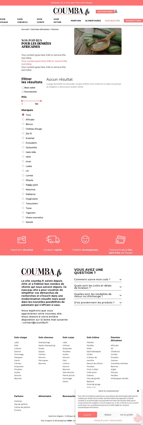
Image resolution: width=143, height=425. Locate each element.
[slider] (22, 101)
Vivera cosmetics (34, 217)
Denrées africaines (40, 29)
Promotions (133, 20)
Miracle (29, 180)
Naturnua (30, 189)
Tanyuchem (32, 203)
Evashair (30, 138)
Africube (30, 119)
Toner (29, 208)
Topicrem (31, 213)
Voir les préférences (129, 414)
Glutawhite (31, 147)
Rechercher (105, 11)
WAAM (29, 222)
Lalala (29, 166)
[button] (138, 391)
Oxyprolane (32, 199)
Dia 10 (29, 133)
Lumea (29, 175)
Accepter (87, 414)
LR (27, 171)
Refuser (108, 414)
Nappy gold (32, 185)
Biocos (29, 124)
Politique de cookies (101, 420)
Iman (28, 161)
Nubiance (30, 194)
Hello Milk (31, 152)
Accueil (25, 29)
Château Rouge (34, 129)
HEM (28, 157)
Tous (28, 115)
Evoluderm (31, 143)
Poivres (55, 29)
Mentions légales (116, 420)
